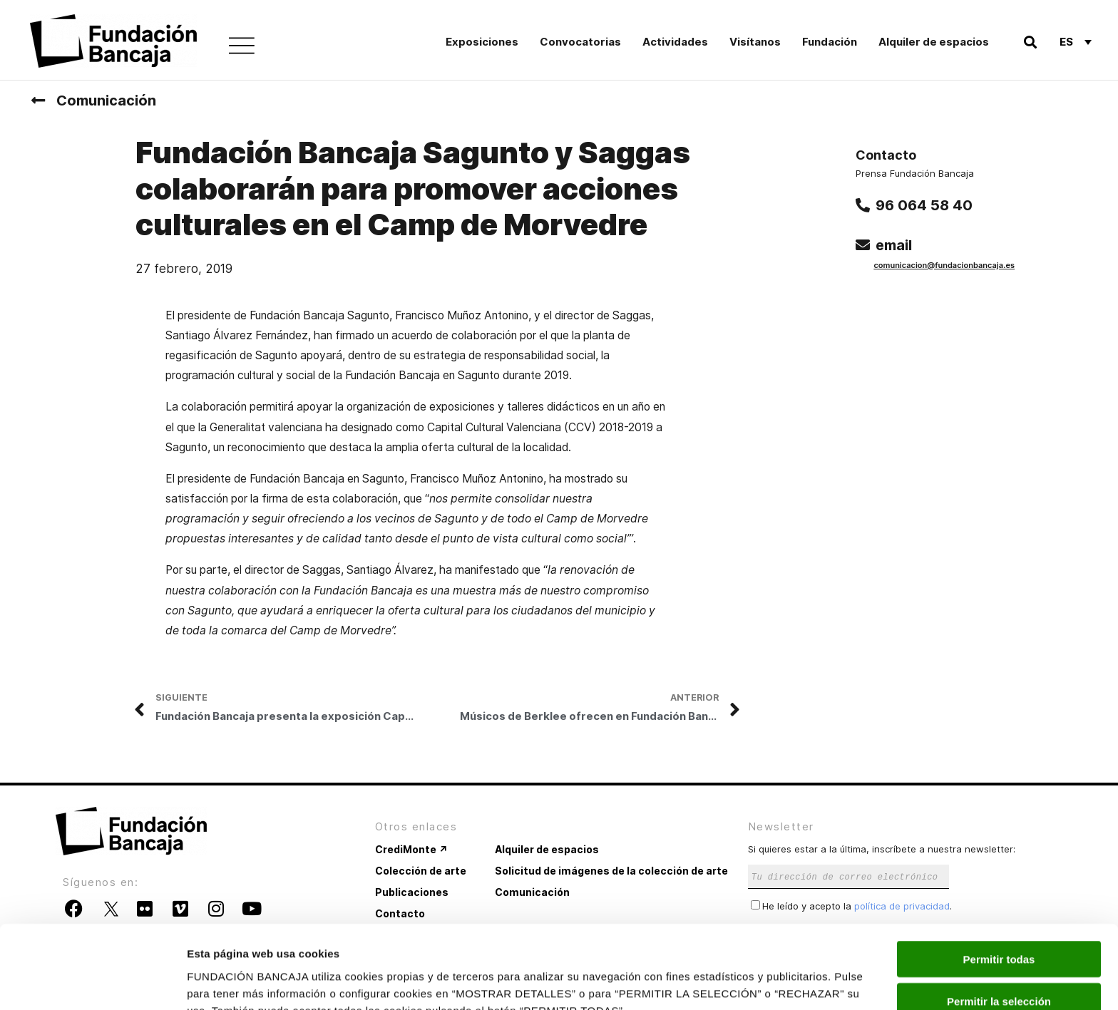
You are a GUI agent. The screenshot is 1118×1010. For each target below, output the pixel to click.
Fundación (829, 41)
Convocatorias (580, 41)
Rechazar (999, 968)
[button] (1030, 41)
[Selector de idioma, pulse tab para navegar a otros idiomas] (1075, 41)
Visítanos (755, 41)
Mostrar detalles (772, 982)
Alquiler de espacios (933, 41)
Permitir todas (999, 885)
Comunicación (106, 100)
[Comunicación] (38, 100)
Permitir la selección (999, 927)
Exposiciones (482, 41)
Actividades (675, 41)
